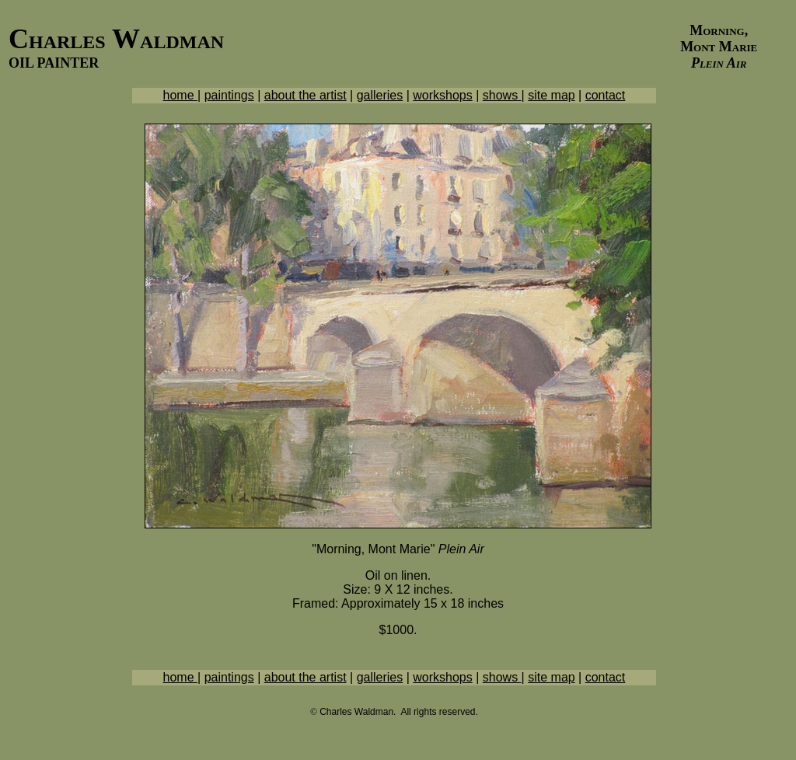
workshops (442, 95)
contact (605, 95)
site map (551, 95)
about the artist (305, 95)
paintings (229, 95)
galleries (380, 95)
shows (502, 95)
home (180, 95)
